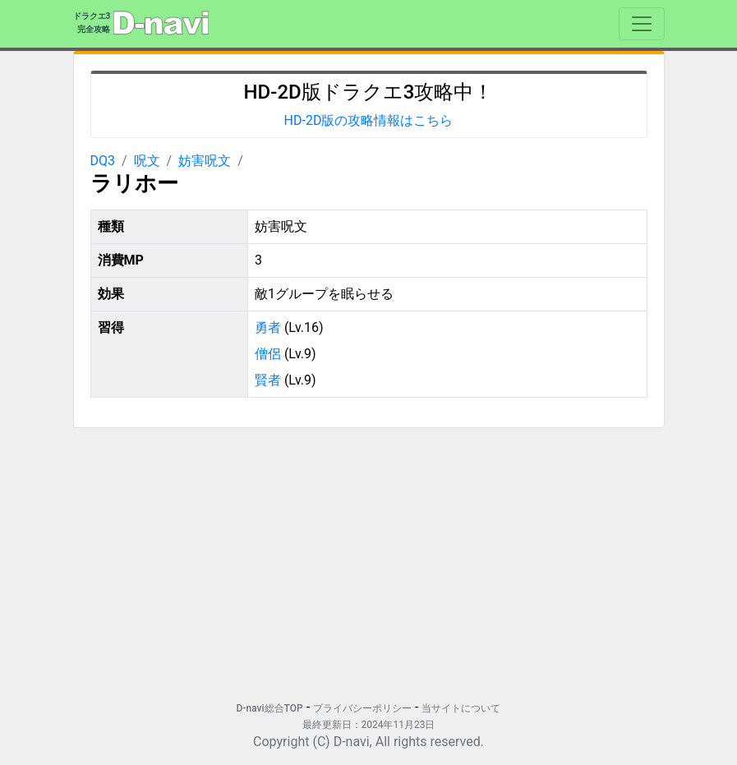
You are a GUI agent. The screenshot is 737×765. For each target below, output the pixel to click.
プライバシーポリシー (362, 708)
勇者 (268, 327)
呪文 (147, 160)
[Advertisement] (369, 556)
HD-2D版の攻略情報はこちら (369, 120)
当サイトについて (460, 708)
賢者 (268, 380)
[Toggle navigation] (642, 23)
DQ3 (103, 160)
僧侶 (268, 354)
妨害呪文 (204, 160)
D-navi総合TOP (270, 708)
